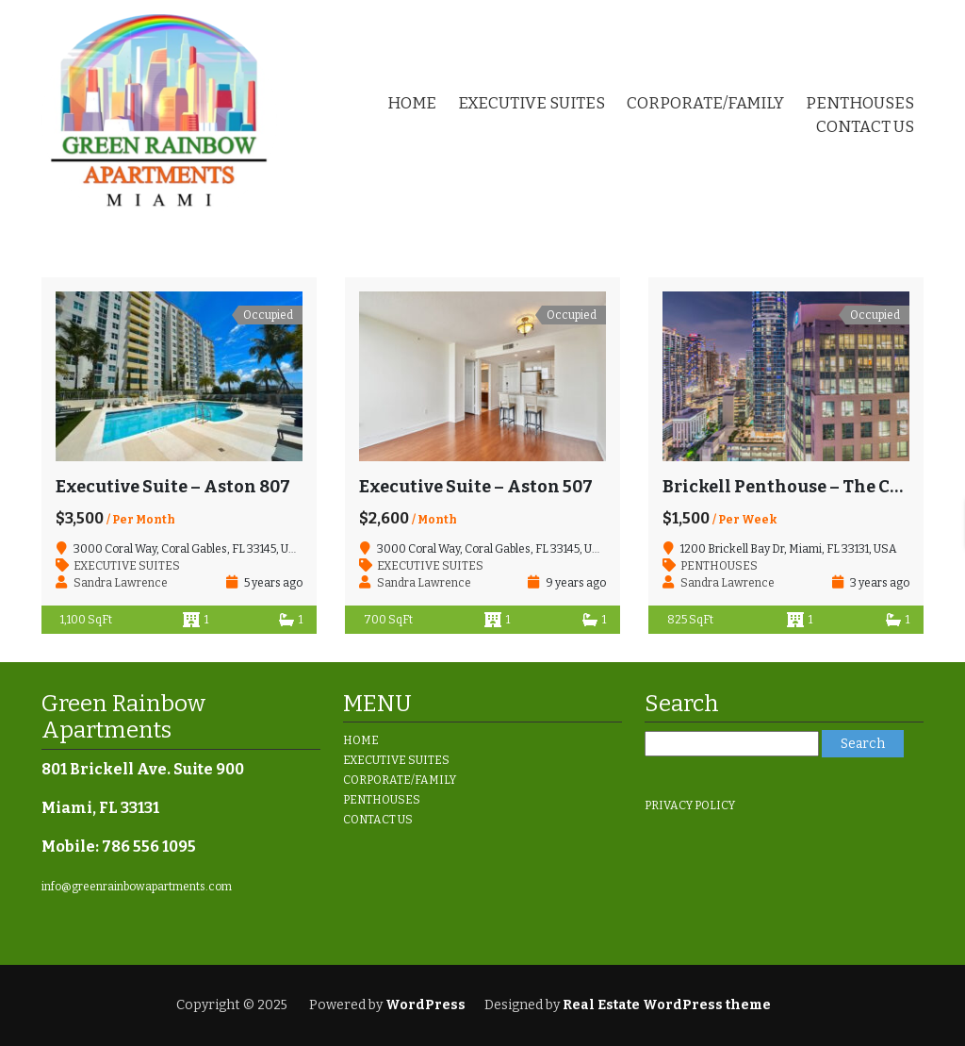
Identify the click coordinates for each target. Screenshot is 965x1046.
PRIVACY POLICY (690, 805)
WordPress (425, 1005)
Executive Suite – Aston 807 (173, 486)
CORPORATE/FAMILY (705, 103)
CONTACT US (865, 127)
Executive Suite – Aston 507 (476, 486)
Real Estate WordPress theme (665, 1005)
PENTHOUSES (860, 103)
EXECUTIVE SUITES (531, 103)
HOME (411, 103)
